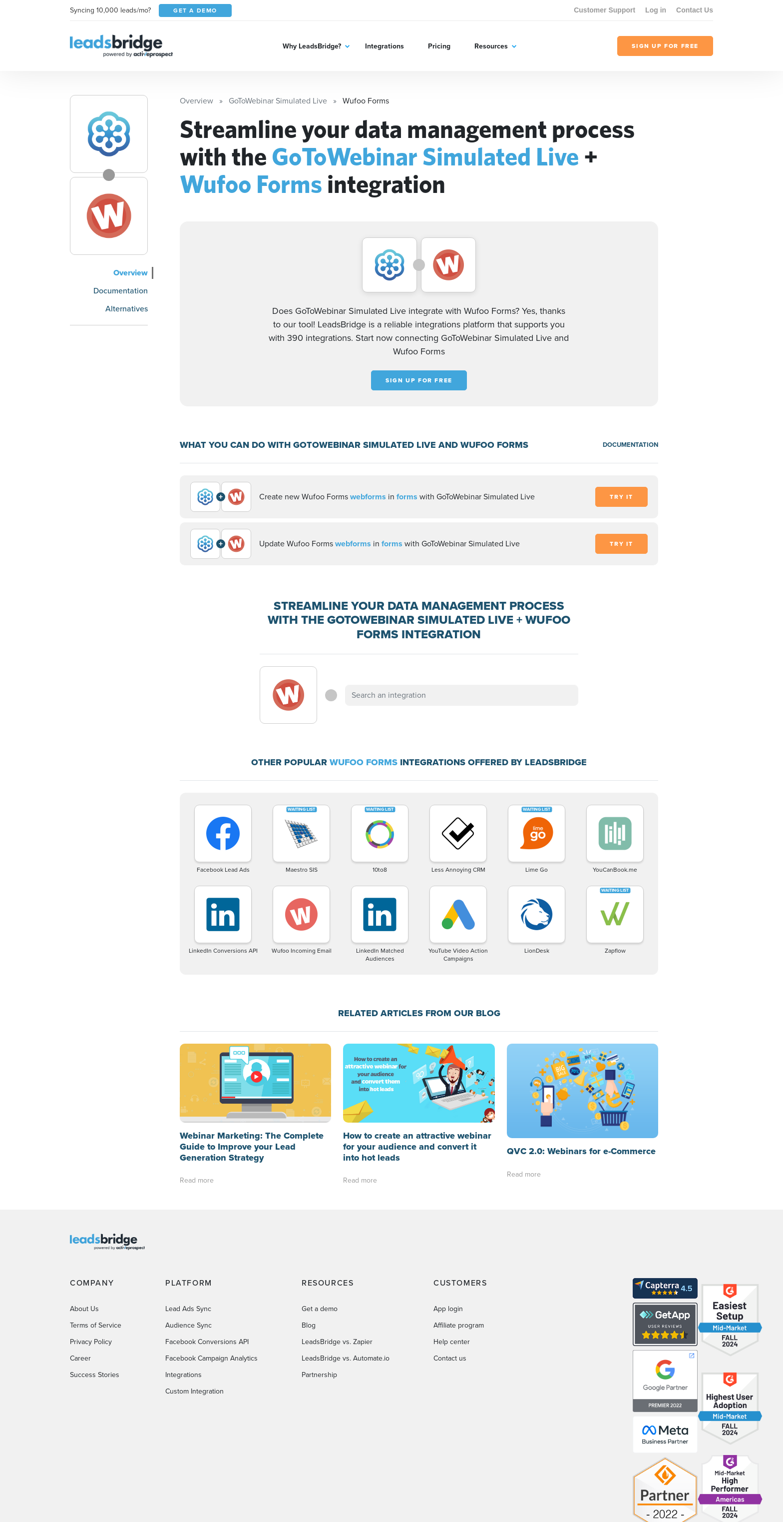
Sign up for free (419, 380)
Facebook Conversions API (207, 1342)
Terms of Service (95, 1325)
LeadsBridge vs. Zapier (337, 1342)
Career (80, 1358)
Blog (309, 1325)
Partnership (319, 1375)
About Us (84, 1309)
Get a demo (320, 1309)
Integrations (384, 46)
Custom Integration (194, 1391)
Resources (491, 46)
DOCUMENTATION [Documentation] (630, 444)
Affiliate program (458, 1325)
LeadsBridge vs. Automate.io (346, 1358)
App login (448, 1309)
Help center (451, 1342)
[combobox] (462, 695)
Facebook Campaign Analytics (211, 1358)
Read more (197, 1180)
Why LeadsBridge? (312, 46)
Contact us (449, 1358)
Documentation (120, 290)
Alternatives (126, 308)
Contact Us (694, 10)
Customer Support (604, 10)
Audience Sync (188, 1325)
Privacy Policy (91, 1342)
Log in (655, 10)
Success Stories (94, 1375)
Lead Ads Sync (188, 1309)
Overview (130, 272)
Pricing (439, 46)
